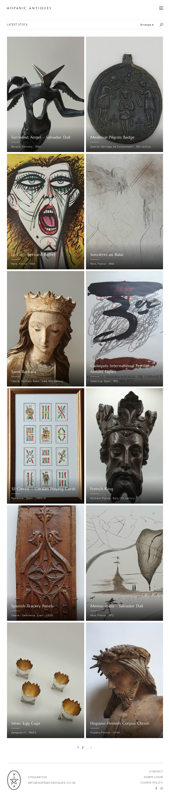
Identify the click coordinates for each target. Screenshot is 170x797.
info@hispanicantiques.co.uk (52, 783)
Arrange (145, 24)
